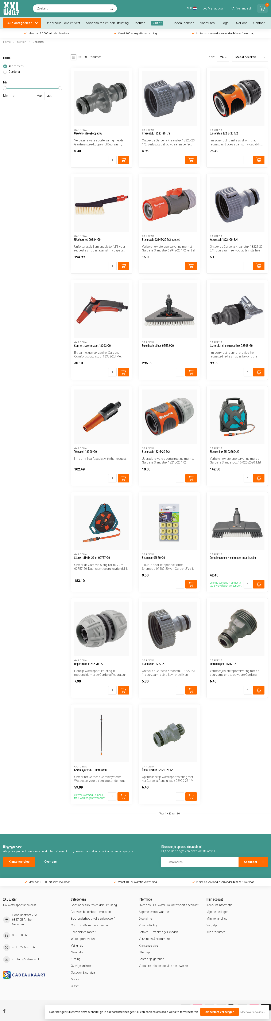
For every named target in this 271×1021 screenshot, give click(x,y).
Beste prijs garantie (151, 959)
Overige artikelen (81, 965)
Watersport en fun (83, 938)
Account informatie (219, 905)
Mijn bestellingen (217, 912)
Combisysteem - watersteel (91, 770)
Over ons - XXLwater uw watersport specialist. (169, 905)
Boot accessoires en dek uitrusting (94, 905)
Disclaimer (146, 918)
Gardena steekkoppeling (88, 133)
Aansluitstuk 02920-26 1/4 (158, 770)
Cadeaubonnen (183, 23)
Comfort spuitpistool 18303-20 (92, 346)
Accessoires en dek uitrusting (107, 23)
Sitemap (144, 952)
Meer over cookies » (252, 1012)
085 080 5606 (21, 935)
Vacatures (207, 23)
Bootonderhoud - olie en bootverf (93, 918)
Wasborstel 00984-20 (87, 240)
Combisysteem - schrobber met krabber (233, 558)
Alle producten (215, 932)
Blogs (225, 23)
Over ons (241, 23)
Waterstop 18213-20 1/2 (224, 133)
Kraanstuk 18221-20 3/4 (224, 240)
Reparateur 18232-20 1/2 (88, 664)
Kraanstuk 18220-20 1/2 (156, 133)
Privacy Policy (148, 925)
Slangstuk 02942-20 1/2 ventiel (161, 240)
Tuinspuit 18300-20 (85, 452)
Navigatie (77, 952)
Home (7, 41)
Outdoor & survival (83, 972)
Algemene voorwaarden (154, 912)
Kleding (76, 959)
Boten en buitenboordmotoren (91, 912)
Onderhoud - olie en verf (63, 23)
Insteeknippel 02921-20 (223, 664)
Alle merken (16, 66)
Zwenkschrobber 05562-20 (158, 346)
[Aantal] (112, 160)
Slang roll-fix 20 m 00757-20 (92, 558)
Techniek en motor (83, 932)
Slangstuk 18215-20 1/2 (156, 452)
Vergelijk (211, 925)
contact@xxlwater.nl (25, 959)
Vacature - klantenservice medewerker (164, 965)
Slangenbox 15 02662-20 (224, 452)
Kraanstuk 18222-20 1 (154, 664)
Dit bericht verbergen (219, 1012)
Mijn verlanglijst (216, 918)
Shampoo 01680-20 (153, 558)
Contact (259, 23)
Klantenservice (19, 861)
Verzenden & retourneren (155, 938)
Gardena (38, 41)
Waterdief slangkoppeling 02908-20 (231, 346)
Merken (140, 23)
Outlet (157, 23)
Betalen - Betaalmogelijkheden (158, 932)
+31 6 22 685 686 (23, 947)
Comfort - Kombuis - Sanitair (90, 925)
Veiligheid (77, 945)
